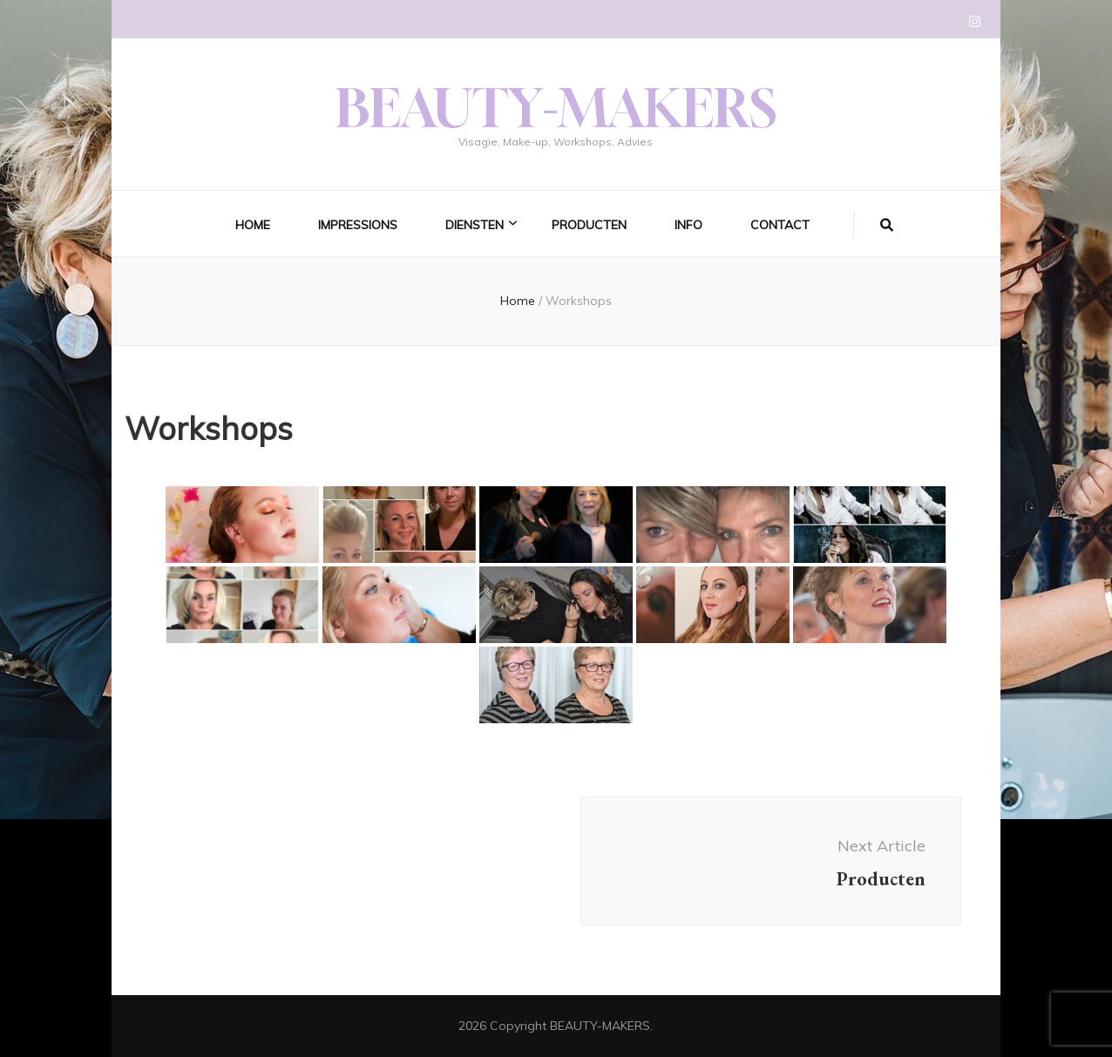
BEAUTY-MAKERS (556, 107)
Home (252, 225)
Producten (589, 225)
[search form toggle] (886, 226)
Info (688, 225)
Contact (780, 225)
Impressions (357, 225)
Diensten (474, 225)
